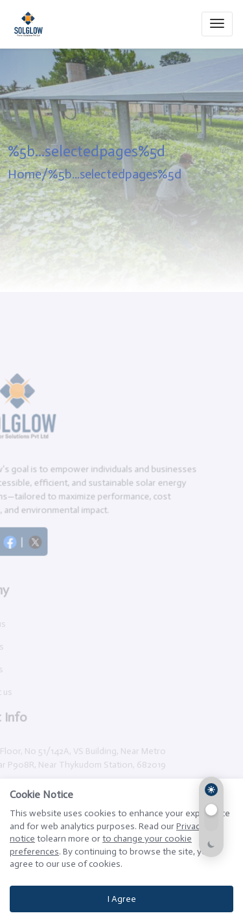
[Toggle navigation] (217, 24)
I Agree (122, 898)
